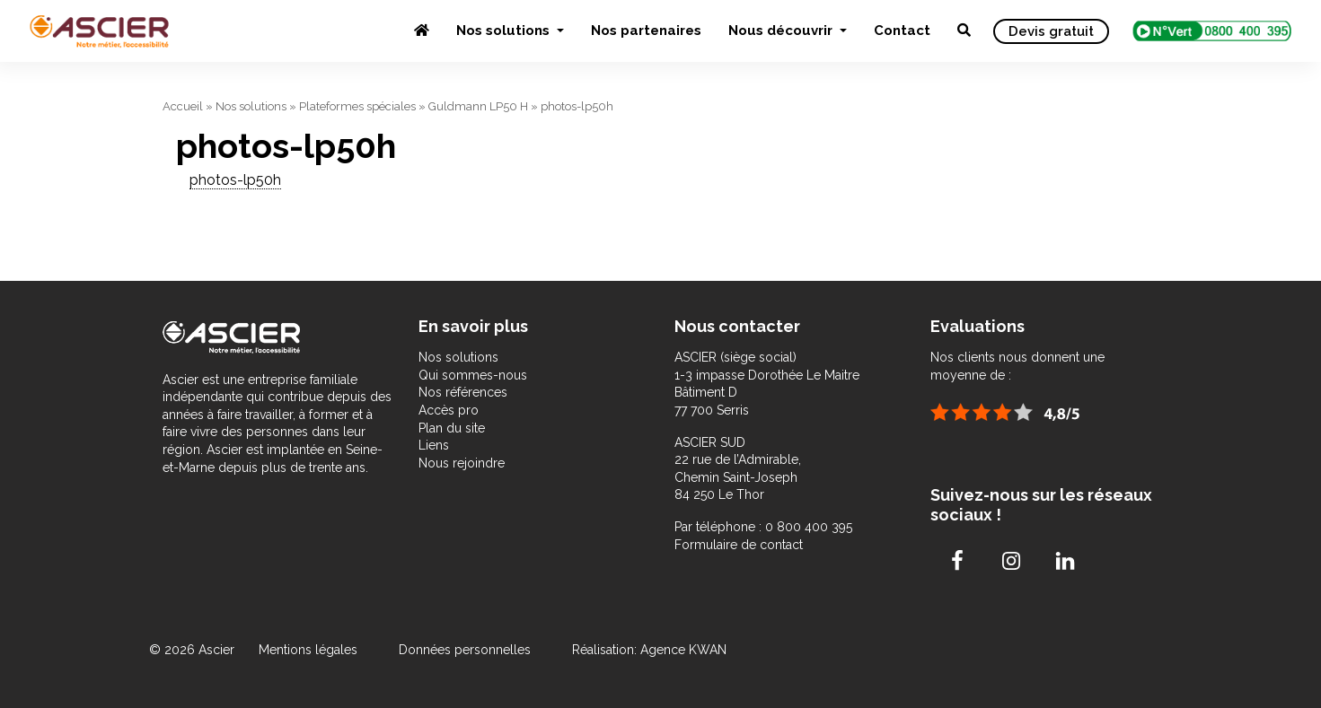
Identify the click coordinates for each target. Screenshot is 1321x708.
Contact (902, 30)
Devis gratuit (1051, 31)
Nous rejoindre (461, 463)
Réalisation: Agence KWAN (649, 649)
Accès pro (448, 410)
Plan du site (451, 428)
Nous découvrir (782, 30)
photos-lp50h (235, 179)
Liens (433, 445)
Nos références (462, 392)
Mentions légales (310, 649)
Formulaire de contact (738, 545)
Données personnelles (465, 649)
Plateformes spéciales (357, 106)
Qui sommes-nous (472, 375)
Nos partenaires (646, 30)
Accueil (183, 106)
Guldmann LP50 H (478, 106)
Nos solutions (504, 30)
